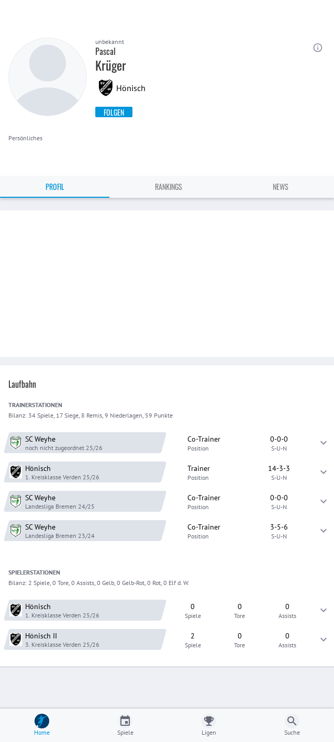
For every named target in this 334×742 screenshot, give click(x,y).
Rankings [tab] (168, 186)
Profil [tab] (55, 186)
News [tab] (280, 186)
